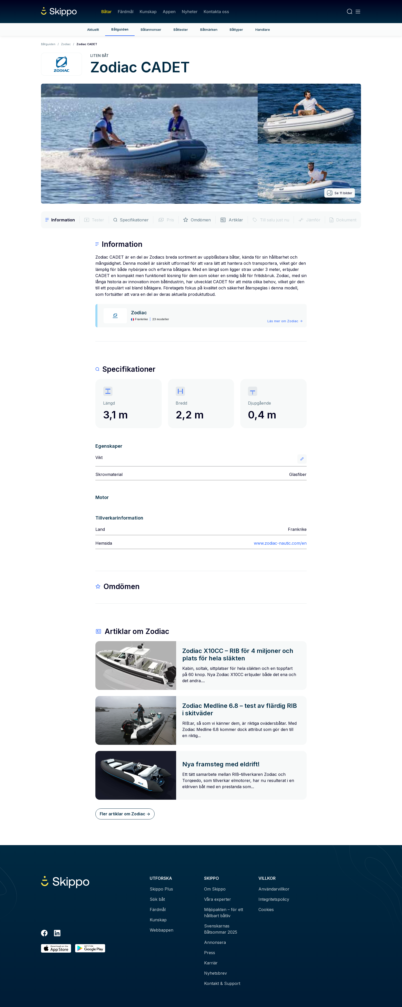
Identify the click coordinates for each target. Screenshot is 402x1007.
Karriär (211, 962)
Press (209, 952)
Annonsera (215, 942)
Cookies (266, 909)
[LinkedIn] (57, 934)
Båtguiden (119, 29)
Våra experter (217, 899)
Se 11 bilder (339, 193)
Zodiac (66, 44)
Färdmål (125, 11)
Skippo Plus (161, 889)
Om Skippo (215, 889)
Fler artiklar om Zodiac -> (125, 813)
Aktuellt (93, 29)
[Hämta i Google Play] (90, 948)
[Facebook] (44, 934)
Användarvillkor (273, 889)
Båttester (181, 29)
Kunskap (148, 11)
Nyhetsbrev (215, 973)
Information (60, 219)
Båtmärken (208, 29)
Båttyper (236, 29)
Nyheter (189, 11)
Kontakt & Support (222, 983)
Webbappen (161, 930)
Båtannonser (151, 29)
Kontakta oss (216, 11)
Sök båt (157, 899)
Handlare (262, 29)
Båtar (106, 11)
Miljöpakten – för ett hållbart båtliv (223, 912)
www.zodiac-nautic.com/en (280, 543)
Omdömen (197, 219)
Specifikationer (131, 219)
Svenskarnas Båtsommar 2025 (220, 929)
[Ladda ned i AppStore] (56, 948)
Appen (169, 11)
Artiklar (231, 220)
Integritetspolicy (273, 899)
